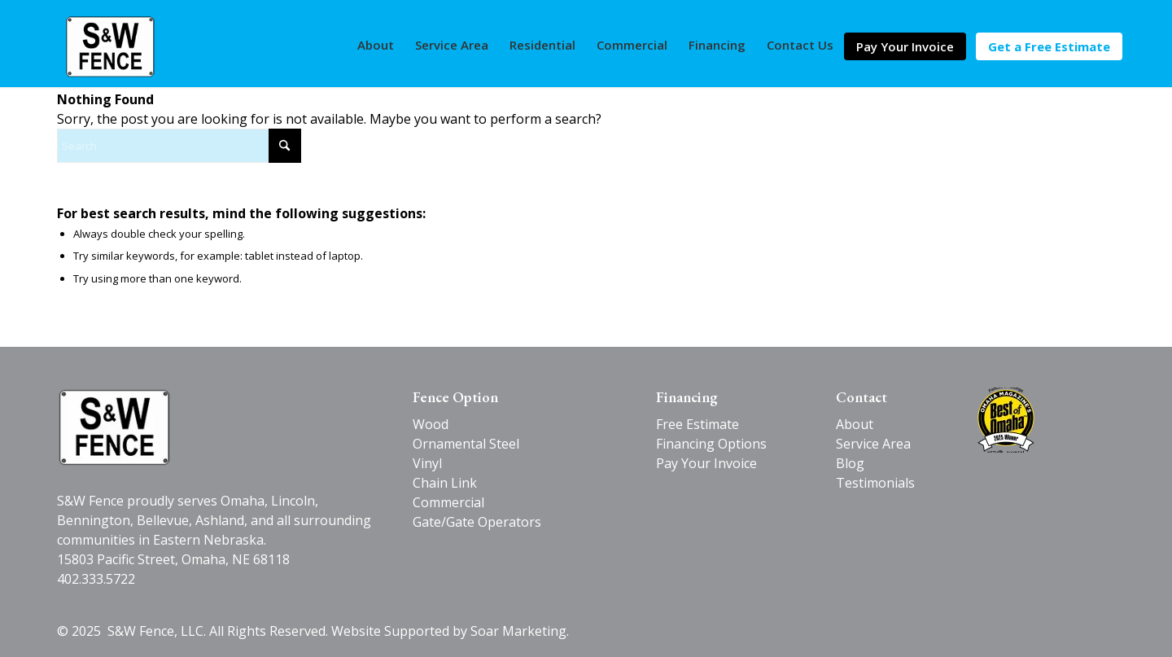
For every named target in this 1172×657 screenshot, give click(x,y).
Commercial (448, 502)
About (854, 424)
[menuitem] (376, 45)
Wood (430, 424)
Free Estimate (697, 424)
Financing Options (711, 444)
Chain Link (445, 483)
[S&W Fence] (112, 46)
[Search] (179, 146)
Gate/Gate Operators (477, 522)
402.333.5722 (96, 579)
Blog (850, 463)
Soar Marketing (518, 631)
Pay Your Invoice (706, 463)
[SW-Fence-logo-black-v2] (114, 427)
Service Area (873, 444)
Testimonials (875, 483)
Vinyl (427, 463)
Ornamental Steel (466, 444)
